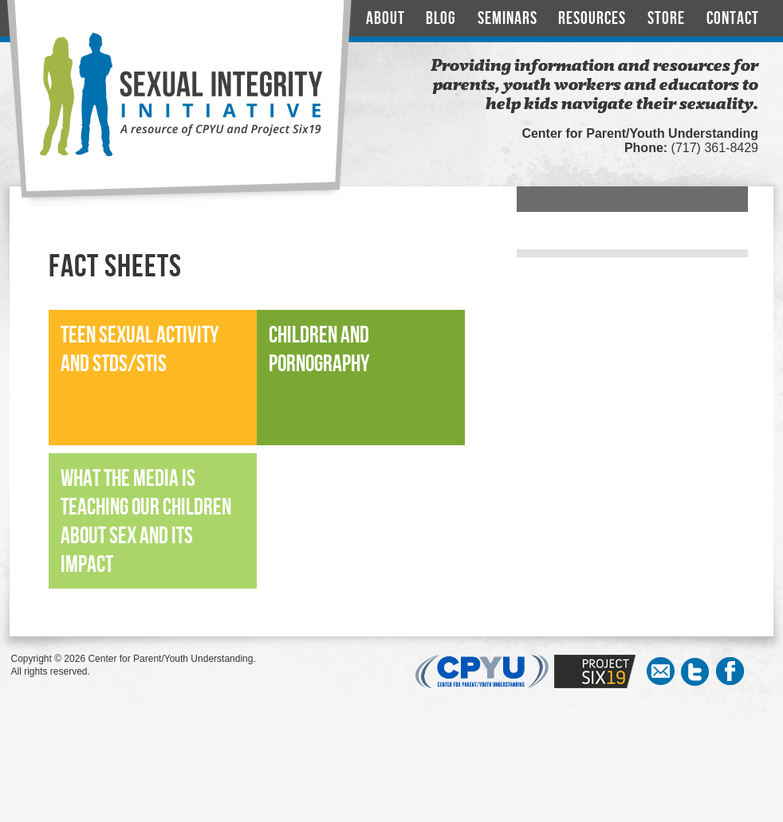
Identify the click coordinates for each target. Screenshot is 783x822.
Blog (441, 18)
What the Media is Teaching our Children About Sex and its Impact (146, 522)
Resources (592, 18)
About (385, 18)
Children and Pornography (319, 350)
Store (666, 18)
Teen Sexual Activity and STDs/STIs (139, 350)
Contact (732, 18)
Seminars (507, 18)
